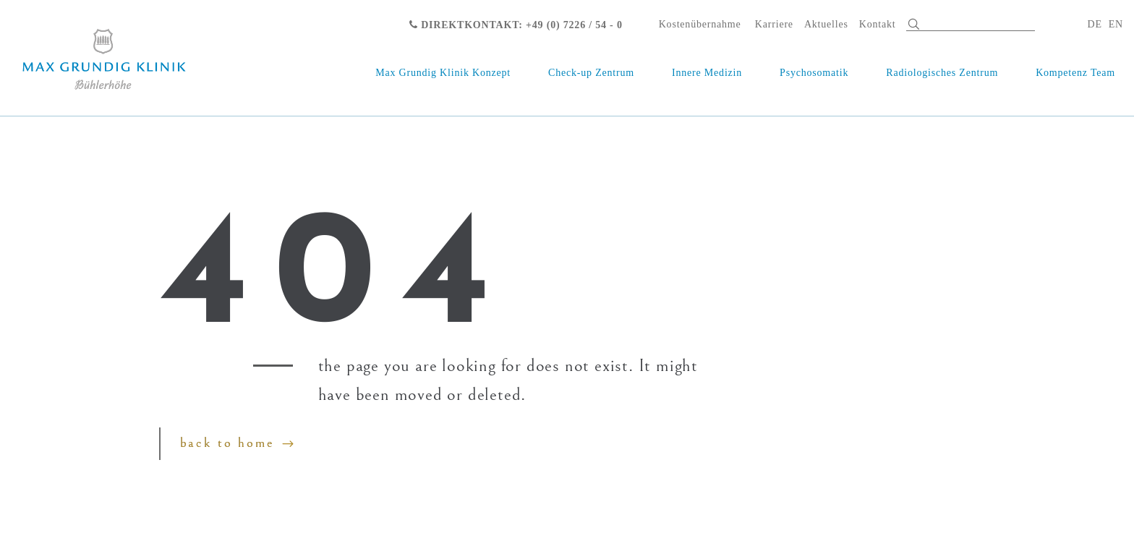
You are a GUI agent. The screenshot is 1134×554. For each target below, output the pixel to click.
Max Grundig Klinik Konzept (443, 72)
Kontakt (877, 24)
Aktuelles (826, 24)
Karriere (774, 24)
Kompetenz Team (1075, 72)
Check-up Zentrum (591, 72)
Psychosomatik (814, 72)
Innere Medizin (707, 72)
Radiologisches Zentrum (942, 72)
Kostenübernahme (700, 24)
